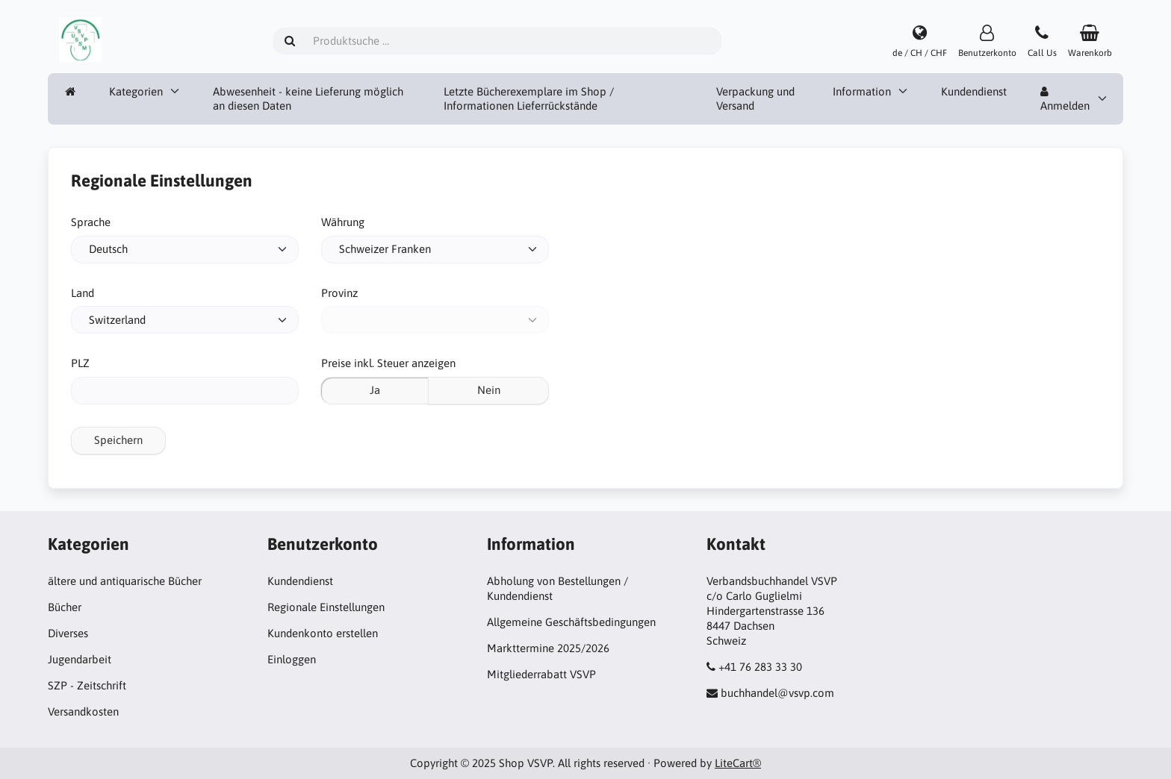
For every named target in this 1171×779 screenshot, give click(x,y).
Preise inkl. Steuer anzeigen (388, 363)
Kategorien (136, 91)
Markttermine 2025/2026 (548, 648)
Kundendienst (974, 91)
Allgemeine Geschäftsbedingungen (571, 622)
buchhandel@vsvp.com (777, 692)
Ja (375, 390)
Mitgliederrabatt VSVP (541, 674)
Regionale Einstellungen (326, 607)
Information (862, 91)
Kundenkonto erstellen (322, 633)
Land (82, 293)
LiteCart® (738, 763)
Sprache (91, 222)
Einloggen (291, 659)
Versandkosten (83, 711)
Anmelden (1065, 99)
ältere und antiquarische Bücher (125, 581)
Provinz (339, 293)
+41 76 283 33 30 (760, 666)
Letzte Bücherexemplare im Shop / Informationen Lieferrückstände (529, 99)
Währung (342, 222)
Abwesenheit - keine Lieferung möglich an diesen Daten (308, 99)
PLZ (80, 363)
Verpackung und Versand (755, 99)
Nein (488, 390)
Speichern (118, 440)
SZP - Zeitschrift (87, 685)
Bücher (64, 607)
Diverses (68, 633)
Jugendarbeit (79, 659)
